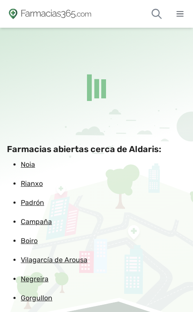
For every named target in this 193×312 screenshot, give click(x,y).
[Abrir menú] (180, 14)
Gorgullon (36, 298)
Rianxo (32, 183)
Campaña (36, 222)
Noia (28, 164)
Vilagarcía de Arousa (54, 260)
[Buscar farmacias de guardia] (156, 14)
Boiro (29, 241)
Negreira (34, 279)
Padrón (32, 202)
